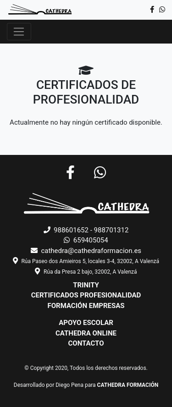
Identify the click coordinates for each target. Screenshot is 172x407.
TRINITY (86, 285)
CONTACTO (86, 343)
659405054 (86, 240)
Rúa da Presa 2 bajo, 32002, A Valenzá (90, 272)
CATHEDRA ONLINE (86, 333)
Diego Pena (69, 385)
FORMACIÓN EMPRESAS (85, 306)
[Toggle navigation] (19, 31)
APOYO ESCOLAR (86, 323)
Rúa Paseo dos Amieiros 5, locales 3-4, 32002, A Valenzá (90, 261)
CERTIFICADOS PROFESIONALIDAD (86, 295)
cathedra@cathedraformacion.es (86, 251)
